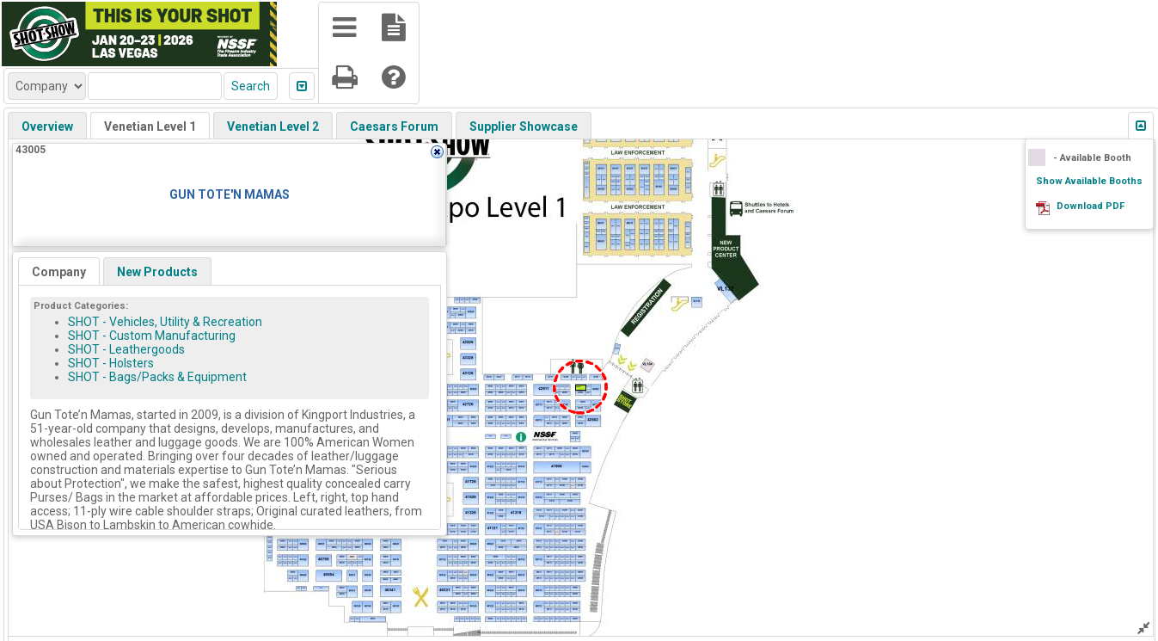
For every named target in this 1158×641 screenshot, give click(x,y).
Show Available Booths (1089, 181)
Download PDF (1090, 206)
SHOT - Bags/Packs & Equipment (157, 377)
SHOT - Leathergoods (126, 349)
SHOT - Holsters (111, 363)
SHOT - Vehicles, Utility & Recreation (165, 322)
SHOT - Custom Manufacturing (152, 335)
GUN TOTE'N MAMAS (229, 194)
